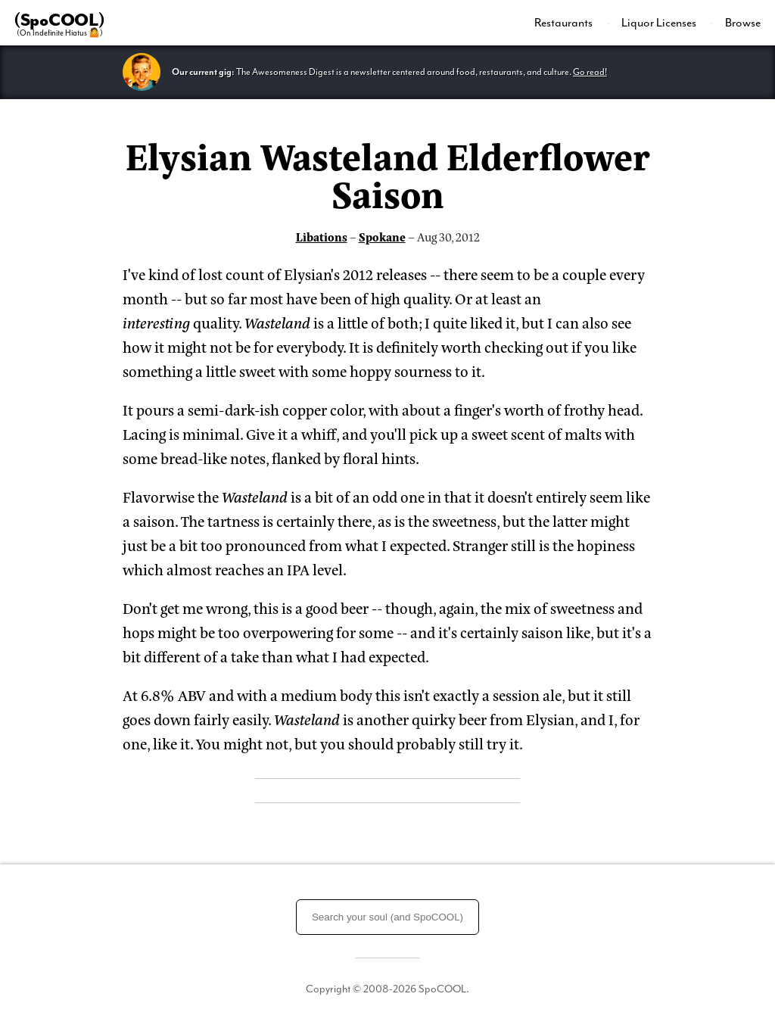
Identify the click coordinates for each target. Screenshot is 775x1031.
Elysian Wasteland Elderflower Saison (388, 173)
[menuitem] (572, 22)
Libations (321, 236)
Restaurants (564, 22)
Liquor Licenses (660, 22)
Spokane (382, 236)
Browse (743, 22)
